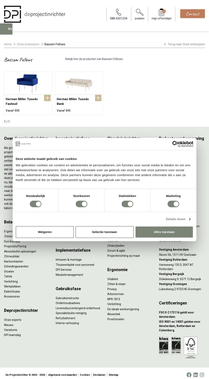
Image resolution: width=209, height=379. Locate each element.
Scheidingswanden (16, 263)
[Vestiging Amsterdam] (182, 246)
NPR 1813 (113, 295)
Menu (13, 32)
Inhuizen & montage (69, 256)
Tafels (8, 273)
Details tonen (175, 219)
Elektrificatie (12, 288)
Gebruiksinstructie (67, 294)
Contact (192, 14)
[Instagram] (202, 372)
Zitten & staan (116, 280)
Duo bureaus (12, 238)
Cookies (85, 371)
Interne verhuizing (67, 319)
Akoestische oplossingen (20, 248)
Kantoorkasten (13, 258)
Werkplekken (12, 283)
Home (8, 44)
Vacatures (10, 326)
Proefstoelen (115, 315)
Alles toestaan (164, 232)
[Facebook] (189, 372)
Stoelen (9, 268)
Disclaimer (99, 371)
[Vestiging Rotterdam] (182, 256)
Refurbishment (65, 314)
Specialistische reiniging (71, 309)
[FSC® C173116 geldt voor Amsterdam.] (182, 311)
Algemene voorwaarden (62, 371)
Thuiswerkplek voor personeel (75, 261)
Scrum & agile (116, 247)
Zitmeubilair (12, 253)
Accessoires (12, 293)
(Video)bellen (116, 242)
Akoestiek (113, 310)
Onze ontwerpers (28, 44)
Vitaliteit (112, 275)
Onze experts (12, 316)
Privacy (112, 285)
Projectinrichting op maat (123, 252)
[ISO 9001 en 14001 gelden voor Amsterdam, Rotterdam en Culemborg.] (182, 322)
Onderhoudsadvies (68, 299)
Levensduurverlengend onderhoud (78, 304)
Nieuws (8, 321)
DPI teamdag (12, 331)
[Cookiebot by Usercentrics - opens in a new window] (175, 144)
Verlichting (11, 278)
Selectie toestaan (104, 232)
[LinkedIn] (195, 372)
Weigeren (45, 232)
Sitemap (113, 371)
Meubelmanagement (69, 271)
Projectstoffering (15, 243)
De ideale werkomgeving (123, 305)
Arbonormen (115, 290)
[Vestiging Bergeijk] (182, 271)
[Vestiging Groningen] (182, 281)
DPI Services (64, 266)
